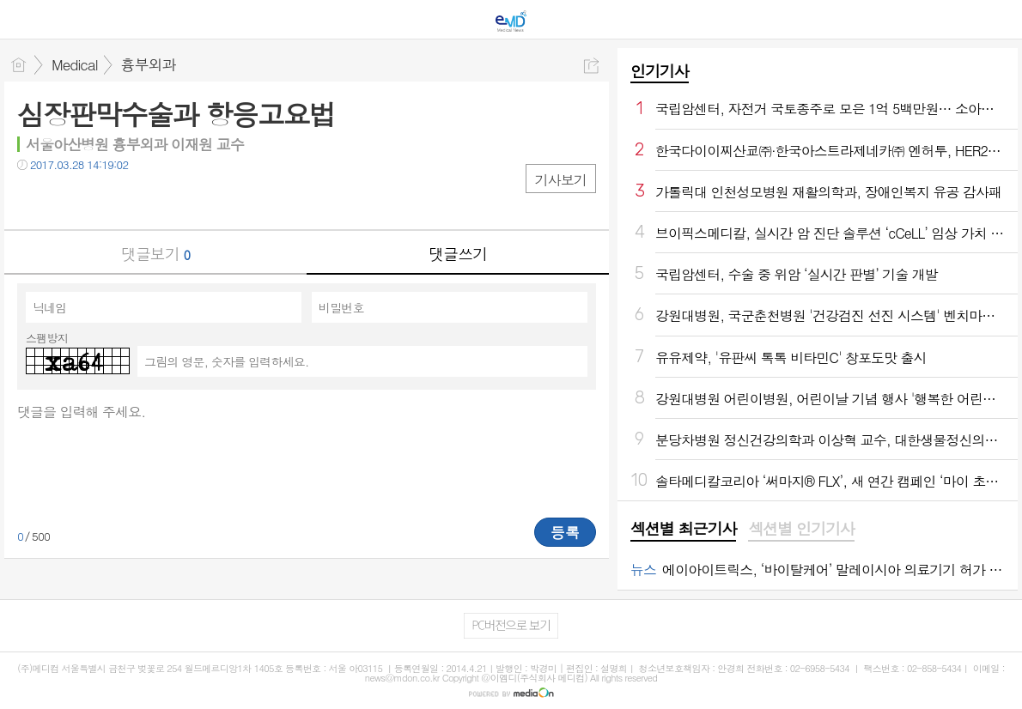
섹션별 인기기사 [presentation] (801, 528)
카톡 (101, 200)
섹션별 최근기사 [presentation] (683, 528)
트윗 (67, 200)
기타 (135, 200)
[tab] (683, 529)
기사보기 (561, 180)
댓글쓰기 (458, 253)
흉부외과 (148, 64)
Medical (75, 64)
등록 (565, 532)
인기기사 (659, 71)
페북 (32, 200)
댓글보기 (155, 253)
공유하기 (591, 66)
